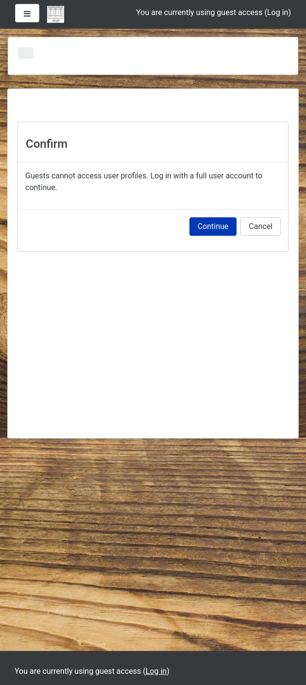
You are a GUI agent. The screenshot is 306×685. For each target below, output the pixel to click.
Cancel (260, 226)
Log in (277, 12)
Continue (213, 226)
